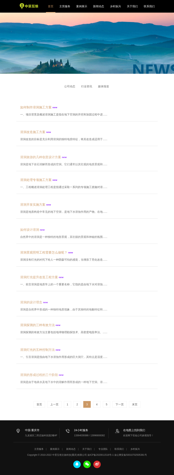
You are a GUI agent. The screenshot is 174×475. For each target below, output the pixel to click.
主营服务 (64, 6)
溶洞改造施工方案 (32, 134)
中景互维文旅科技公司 (29, 6)
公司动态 (69, 86)
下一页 (119, 404)
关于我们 (132, 6)
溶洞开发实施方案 (32, 206)
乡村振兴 (115, 6)
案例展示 (81, 6)
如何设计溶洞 (29, 232)
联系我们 (149, 6)
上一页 (54, 404)
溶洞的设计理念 (31, 305)
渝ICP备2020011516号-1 (100, 455)
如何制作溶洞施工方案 (36, 108)
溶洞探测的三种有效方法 (37, 326)
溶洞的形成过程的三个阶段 (39, 377)
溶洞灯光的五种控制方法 (37, 351)
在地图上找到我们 (134, 430)
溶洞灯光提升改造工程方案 (39, 279)
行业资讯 (86, 86)
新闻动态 (98, 6)
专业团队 (103, 449)
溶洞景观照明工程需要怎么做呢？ (43, 253)
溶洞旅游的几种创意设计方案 (40, 159)
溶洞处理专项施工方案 (36, 181)
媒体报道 (103, 86)
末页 (134, 404)
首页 (50, 6)
